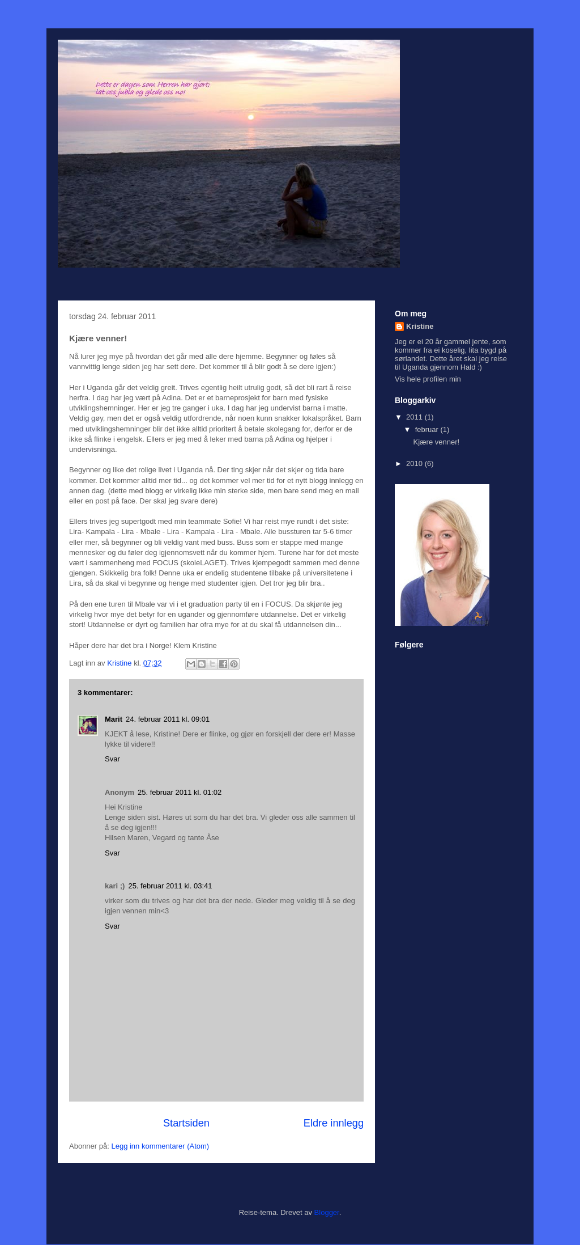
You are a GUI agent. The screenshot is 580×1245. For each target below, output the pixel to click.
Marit (113, 719)
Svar (112, 759)
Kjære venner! (436, 442)
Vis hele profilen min (428, 379)
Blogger (326, 1212)
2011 (415, 417)
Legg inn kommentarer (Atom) (160, 1146)
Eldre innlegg (334, 1123)
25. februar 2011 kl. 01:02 (179, 792)
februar (428, 429)
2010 (415, 463)
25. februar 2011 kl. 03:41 (170, 886)
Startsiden (186, 1123)
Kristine (419, 326)
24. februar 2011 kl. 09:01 (168, 719)
